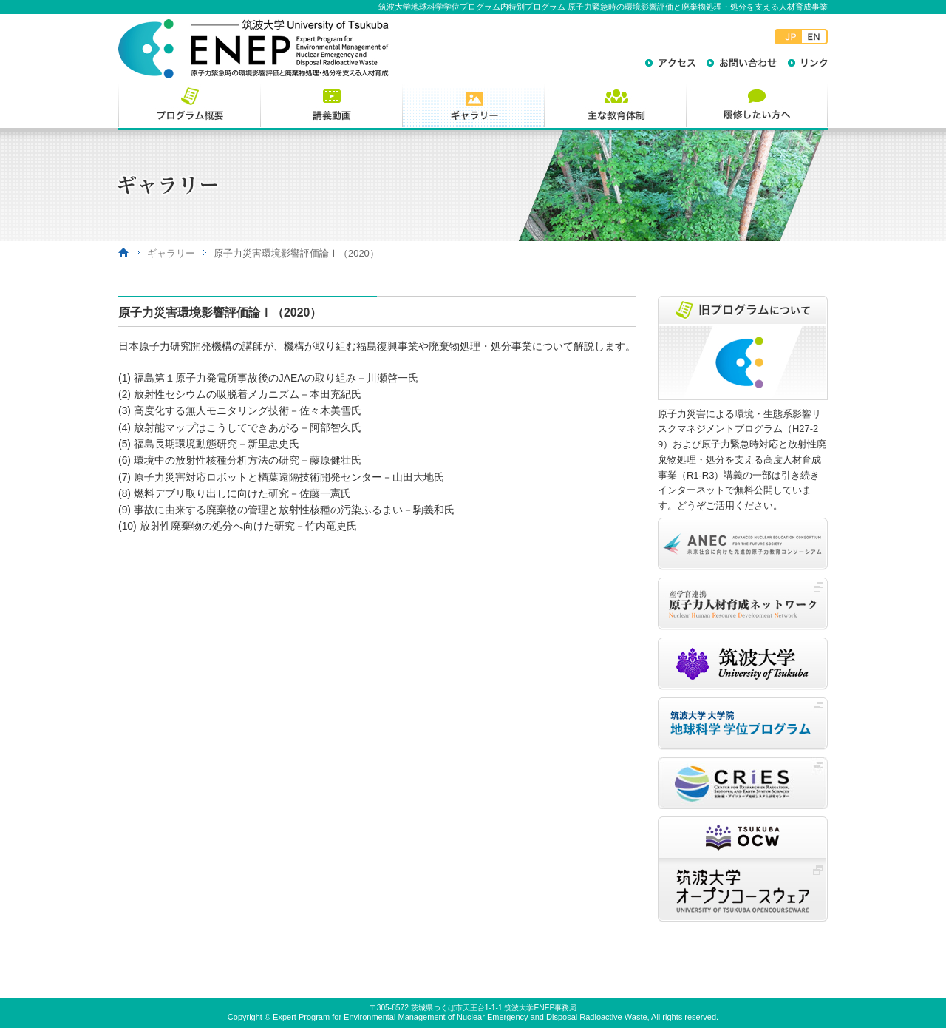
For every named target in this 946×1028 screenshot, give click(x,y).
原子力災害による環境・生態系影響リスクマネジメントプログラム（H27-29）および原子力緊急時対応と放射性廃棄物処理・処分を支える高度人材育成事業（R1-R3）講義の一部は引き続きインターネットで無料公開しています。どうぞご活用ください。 (742, 459)
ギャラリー (171, 253)
